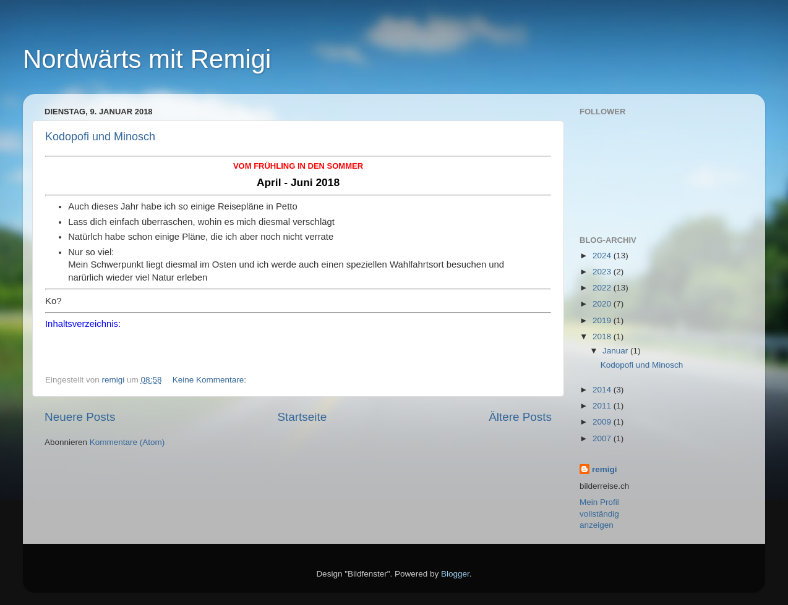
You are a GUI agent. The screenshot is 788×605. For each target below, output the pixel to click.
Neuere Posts (80, 416)
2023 (603, 271)
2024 (603, 255)
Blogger (455, 573)
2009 (603, 421)
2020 (603, 303)
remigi (604, 469)
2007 (603, 438)
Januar (616, 350)
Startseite (302, 416)
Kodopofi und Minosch (100, 136)
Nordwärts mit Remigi (147, 59)
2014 (603, 389)
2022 (603, 287)
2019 (603, 320)
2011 (603, 405)
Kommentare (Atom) (127, 442)
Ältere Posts (520, 416)
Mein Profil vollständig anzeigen (599, 513)
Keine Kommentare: (211, 379)
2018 (603, 336)
